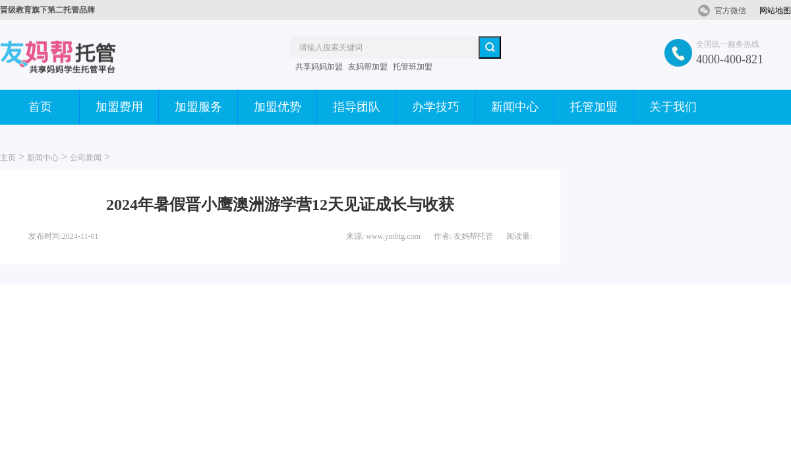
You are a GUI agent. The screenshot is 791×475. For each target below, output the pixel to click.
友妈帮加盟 (368, 66)
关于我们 (673, 106)
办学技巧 (435, 106)
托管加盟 (594, 106)
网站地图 (775, 10)
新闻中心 (515, 106)
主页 (8, 157)
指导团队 (356, 106)
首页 (40, 106)
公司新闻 (86, 157)
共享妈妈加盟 (319, 66)
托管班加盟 (412, 66)
